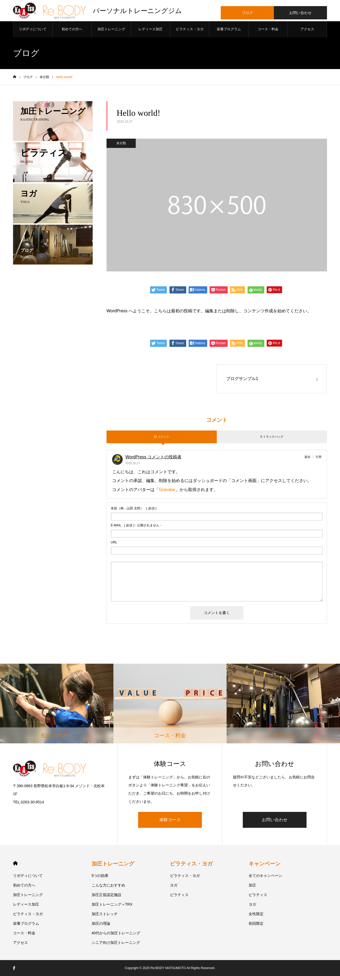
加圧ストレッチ (105, 914)
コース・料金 (268, 29)
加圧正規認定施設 (106, 895)
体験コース (170, 819)
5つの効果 (100, 875)
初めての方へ (72, 29)
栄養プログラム (229, 29)
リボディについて (32, 29)
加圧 (252, 885)
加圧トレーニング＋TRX (112, 904)
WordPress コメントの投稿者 (153, 457)
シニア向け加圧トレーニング (116, 942)
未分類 (121, 143)
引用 (318, 456)
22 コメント (161, 436)
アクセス (307, 29)
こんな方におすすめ (108, 885)
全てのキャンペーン (265, 875)
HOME (15, 863)
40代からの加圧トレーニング (116, 933)
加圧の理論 (101, 923)
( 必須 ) (133, 508)
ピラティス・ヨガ (189, 29)
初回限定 (256, 923)
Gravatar (167, 489)
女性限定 (256, 914)
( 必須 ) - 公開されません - (136, 525)
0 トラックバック (271, 436)
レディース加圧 (150, 29)
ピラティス (179, 895)
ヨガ (173, 885)
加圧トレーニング (111, 29)
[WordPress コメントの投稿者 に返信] (308, 456)
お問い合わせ (274, 819)
